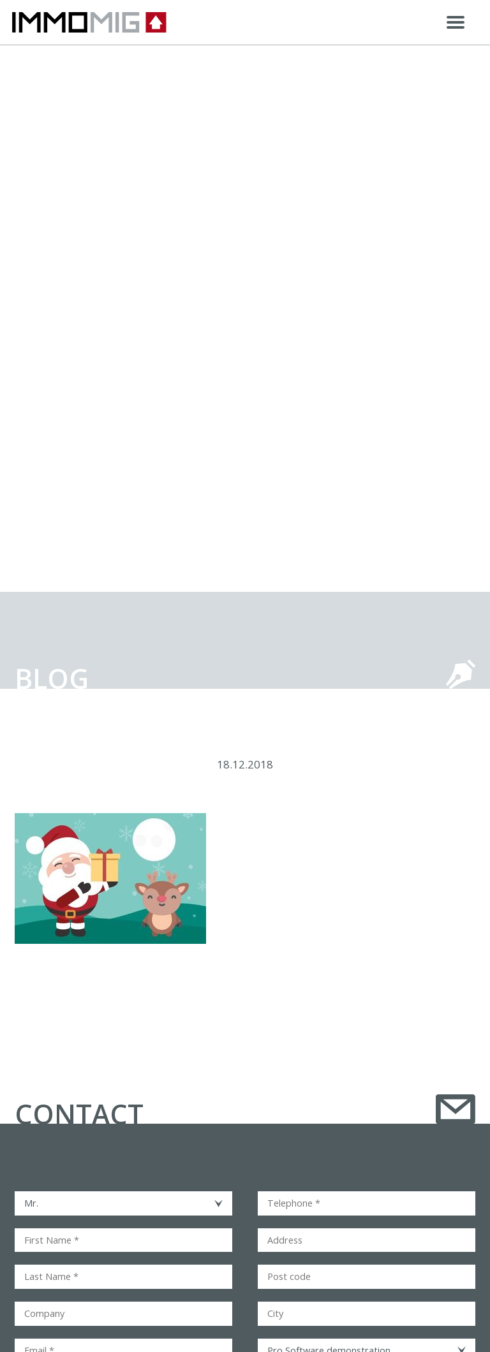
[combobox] (123, 1203)
